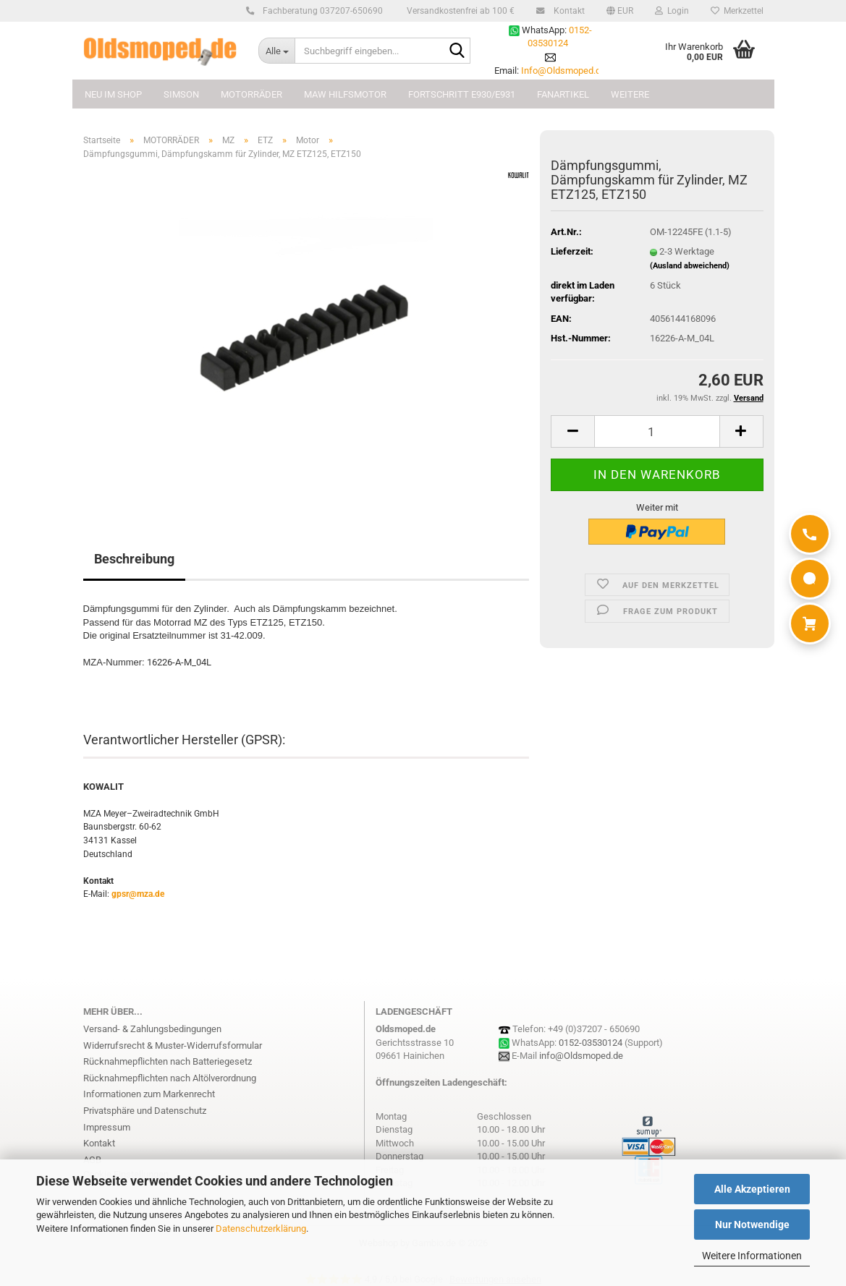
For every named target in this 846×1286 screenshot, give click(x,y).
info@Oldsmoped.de (581, 1055)
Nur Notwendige (752, 1224)
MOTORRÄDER (251, 94)
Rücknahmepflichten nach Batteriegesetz (167, 1061)
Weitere (630, 94)
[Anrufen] (810, 534)
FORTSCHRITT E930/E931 (461, 94)
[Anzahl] (656, 431)
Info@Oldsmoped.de (563, 70)
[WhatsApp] (810, 578)
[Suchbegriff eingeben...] (276, 51)
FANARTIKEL (563, 94)
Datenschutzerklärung (261, 1228)
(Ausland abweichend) (689, 266)
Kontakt (567, 11)
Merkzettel (737, 11)
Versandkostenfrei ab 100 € (460, 11)
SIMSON (181, 94)
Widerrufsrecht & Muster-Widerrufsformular (172, 1045)
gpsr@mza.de (137, 894)
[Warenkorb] (810, 623)
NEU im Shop (113, 94)
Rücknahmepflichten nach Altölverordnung (169, 1078)
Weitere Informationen (752, 1255)
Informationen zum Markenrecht (149, 1094)
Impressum (106, 1127)
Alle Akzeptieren (752, 1189)
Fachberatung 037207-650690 (320, 11)
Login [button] (672, 11)
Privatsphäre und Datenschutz (144, 1110)
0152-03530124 (590, 1042)
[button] (620, 11)
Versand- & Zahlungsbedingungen (152, 1028)
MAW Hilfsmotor (345, 94)
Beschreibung (134, 558)
